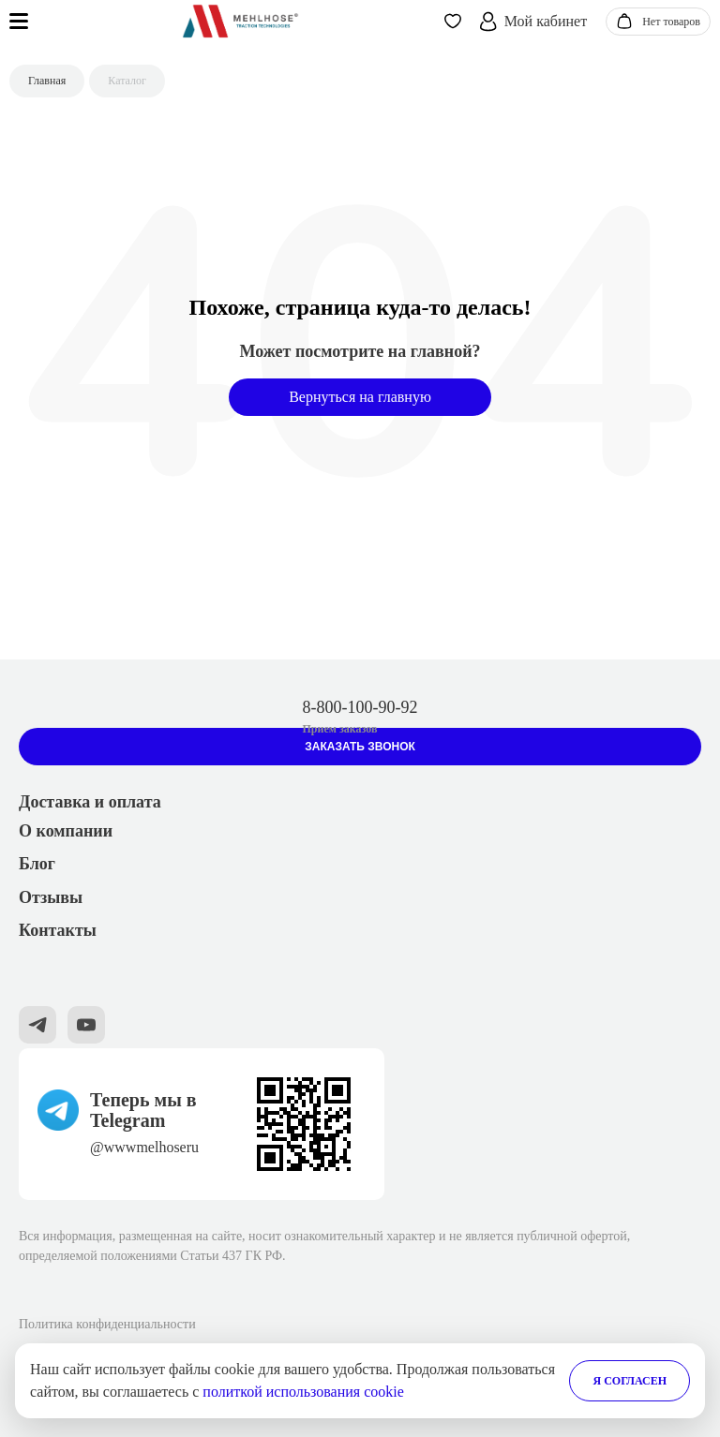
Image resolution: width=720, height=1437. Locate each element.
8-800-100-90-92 (360, 707)
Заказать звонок (360, 746)
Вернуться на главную (360, 397)
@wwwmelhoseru (144, 1147)
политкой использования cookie (303, 1392)
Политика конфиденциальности (107, 1324)
